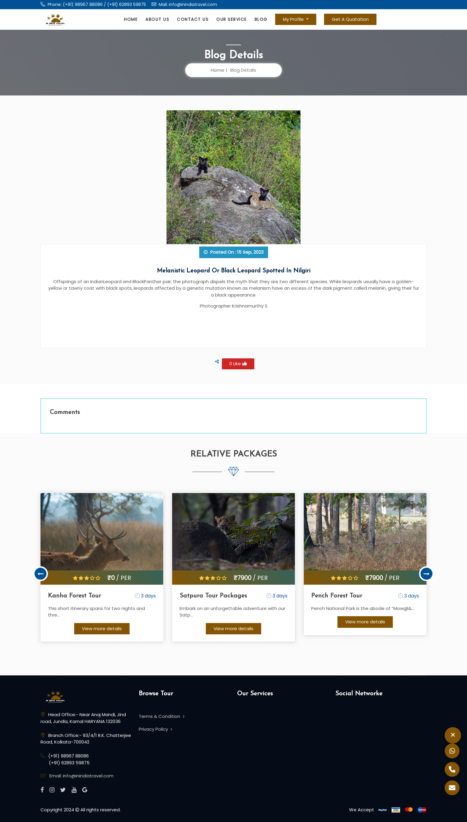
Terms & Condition (161, 716)
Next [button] (426, 573)
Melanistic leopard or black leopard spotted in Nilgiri (233, 271)
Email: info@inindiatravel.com (81, 776)
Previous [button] (40, 573)
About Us (157, 19)
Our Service (231, 19)
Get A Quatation (350, 19)
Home (131, 19)
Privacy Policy (155, 729)
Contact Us (192, 19)
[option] (102, 567)
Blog (261, 19)
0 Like (238, 363)
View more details (102, 628)
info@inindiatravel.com (193, 4)
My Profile (294, 19)
